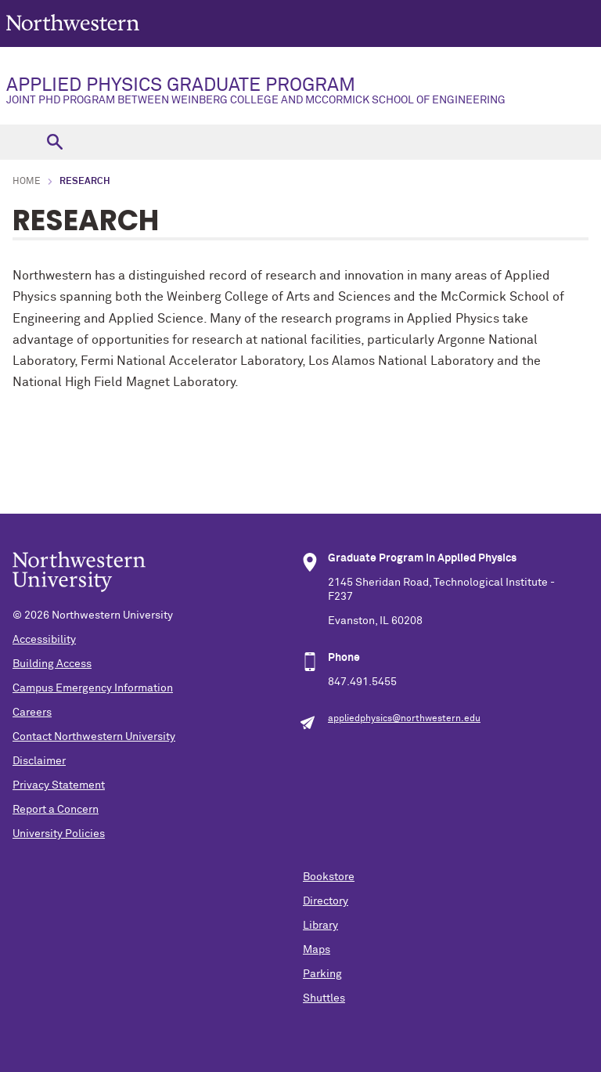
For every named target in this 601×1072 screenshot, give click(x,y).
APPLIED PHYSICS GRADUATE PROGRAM (300, 91)
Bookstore (328, 877)
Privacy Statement (59, 785)
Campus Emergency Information (93, 688)
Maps (316, 949)
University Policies (59, 833)
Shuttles (324, 998)
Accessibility (44, 639)
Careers (32, 712)
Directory (325, 901)
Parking (322, 974)
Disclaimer (39, 761)
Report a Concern (56, 809)
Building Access (52, 664)
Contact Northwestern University (94, 736)
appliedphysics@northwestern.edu (404, 719)
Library (320, 925)
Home (27, 181)
